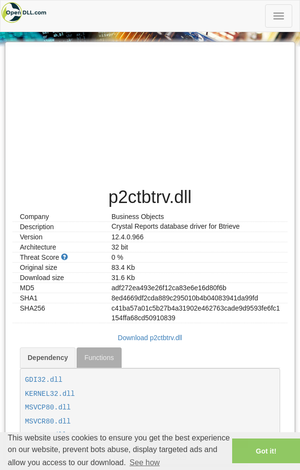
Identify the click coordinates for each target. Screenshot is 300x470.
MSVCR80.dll (48, 421)
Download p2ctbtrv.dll (150, 338)
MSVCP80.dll (48, 407)
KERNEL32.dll (50, 394)
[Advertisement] (150, 110)
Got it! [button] (266, 451)
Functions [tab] (99, 357)
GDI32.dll (44, 380)
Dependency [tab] (48, 357)
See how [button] (144, 462)
